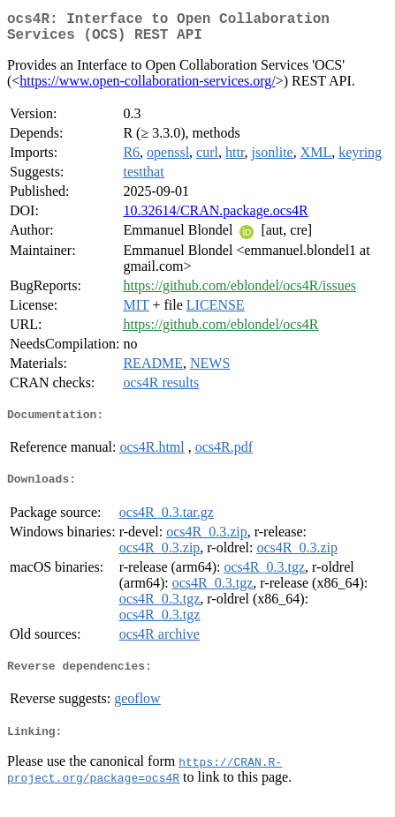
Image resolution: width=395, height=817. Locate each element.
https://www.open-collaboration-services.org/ (147, 87)
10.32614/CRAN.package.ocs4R (215, 217)
